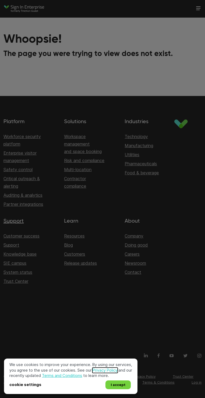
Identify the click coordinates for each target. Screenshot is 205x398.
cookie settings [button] (25, 384)
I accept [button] (118, 385)
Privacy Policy (105, 370)
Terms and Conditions (62, 375)
